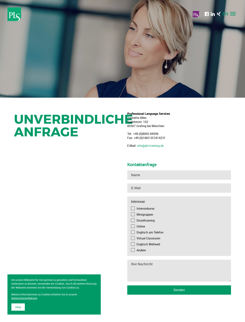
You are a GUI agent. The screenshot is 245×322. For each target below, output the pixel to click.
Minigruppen (145, 214)
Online (141, 226)
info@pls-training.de (150, 146)
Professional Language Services (14, 14)
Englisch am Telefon (150, 232)
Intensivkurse (145, 208)
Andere (141, 250)
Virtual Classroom (148, 238)
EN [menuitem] (225, 14)
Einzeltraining (146, 220)
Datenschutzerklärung (24, 298)
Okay (18, 307)
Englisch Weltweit (148, 244)
